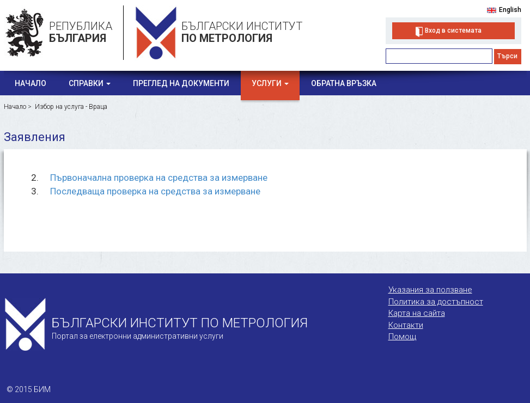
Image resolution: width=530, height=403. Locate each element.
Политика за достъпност (435, 302)
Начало (30, 83)
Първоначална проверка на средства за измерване (158, 177)
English (510, 10)
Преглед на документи (181, 83)
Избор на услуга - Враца (71, 107)
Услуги (270, 83)
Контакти (405, 325)
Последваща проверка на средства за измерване (155, 191)
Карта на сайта (416, 313)
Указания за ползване (430, 290)
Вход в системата (453, 30)
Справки (90, 83)
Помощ (402, 336)
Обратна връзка (343, 83)
